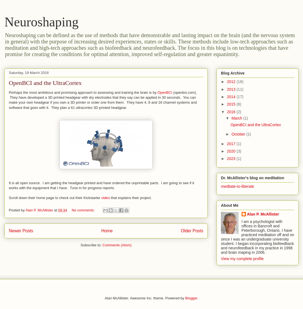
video (105, 198)
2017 (232, 144)
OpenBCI (165, 92)
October (238, 134)
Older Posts (192, 230)
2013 (232, 89)
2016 (232, 112)
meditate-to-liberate (237, 186)
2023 (232, 158)
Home (107, 230)
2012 (232, 81)
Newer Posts (21, 230)
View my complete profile (242, 258)
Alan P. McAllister (263, 214)
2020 (232, 151)
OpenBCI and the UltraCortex (45, 82)
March (237, 118)
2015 (232, 104)
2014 (232, 97)
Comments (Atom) (116, 245)
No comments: (84, 210)
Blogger (191, 298)
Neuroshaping (41, 22)
